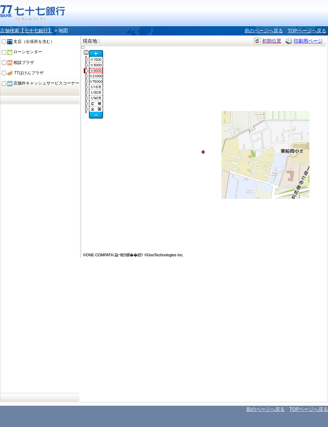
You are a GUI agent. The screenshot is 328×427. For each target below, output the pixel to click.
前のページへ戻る (264, 30)
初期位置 (271, 41)
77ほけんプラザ (25, 72)
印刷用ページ (308, 41)
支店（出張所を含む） (31, 41)
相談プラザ (20, 62)
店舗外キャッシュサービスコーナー (43, 83)
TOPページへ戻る (306, 30)
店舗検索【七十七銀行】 (26, 30)
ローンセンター (24, 51)
